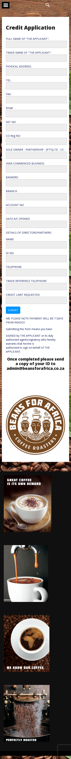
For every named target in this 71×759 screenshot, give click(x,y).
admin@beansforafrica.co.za (35, 368)
